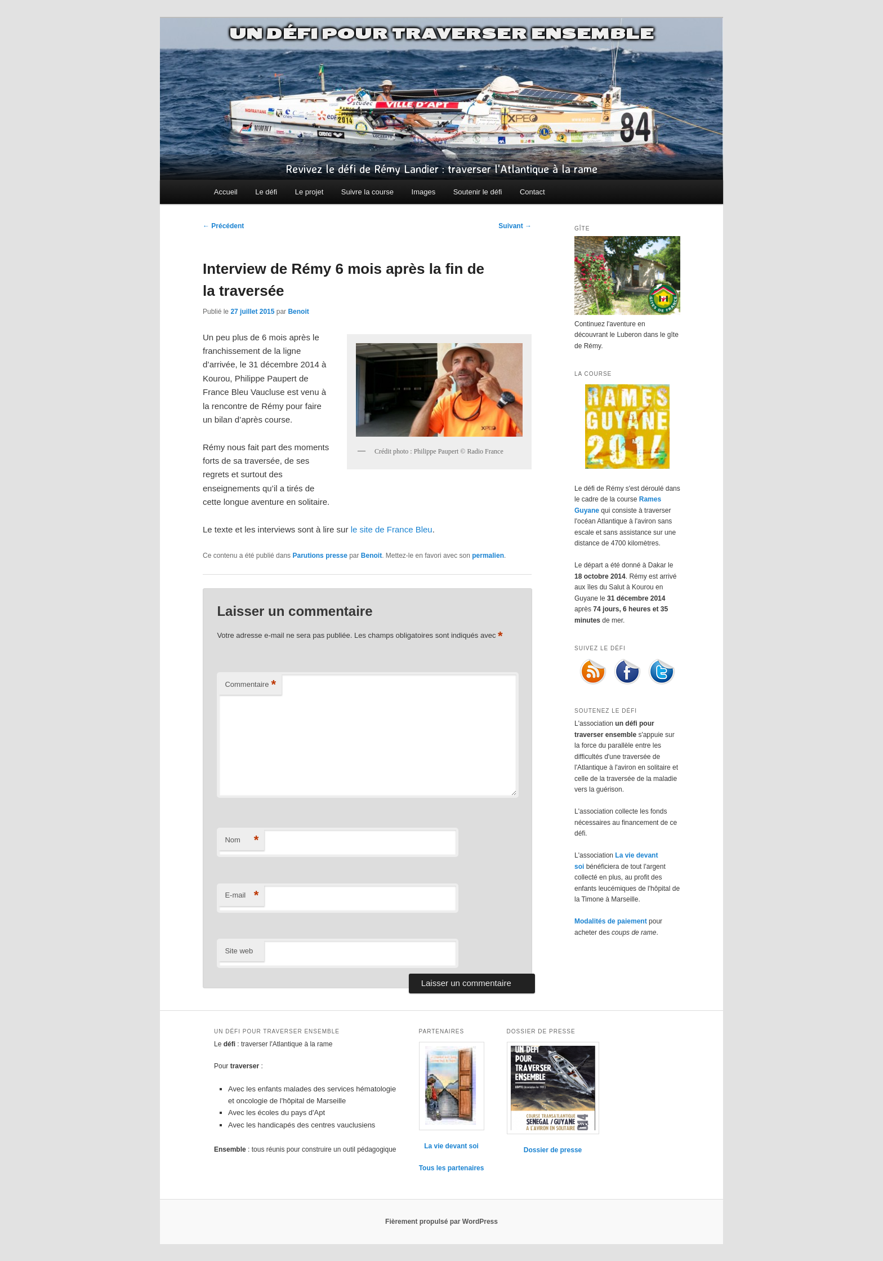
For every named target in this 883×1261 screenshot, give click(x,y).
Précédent (223, 226)
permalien (488, 556)
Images (424, 192)
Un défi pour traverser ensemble (441, 34)
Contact (532, 192)
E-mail (241, 895)
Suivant (515, 226)
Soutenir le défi (477, 192)
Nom (241, 840)
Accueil (226, 192)
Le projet (309, 192)
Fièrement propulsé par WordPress (441, 1222)
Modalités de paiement (610, 921)
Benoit (298, 312)
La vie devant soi (451, 1146)
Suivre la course (367, 192)
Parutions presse (319, 556)
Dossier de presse (553, 1150)
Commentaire (250, 685)
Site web (239, 951)
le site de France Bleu (391, 529)
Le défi (266, 192)
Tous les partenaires (451, 1168)
